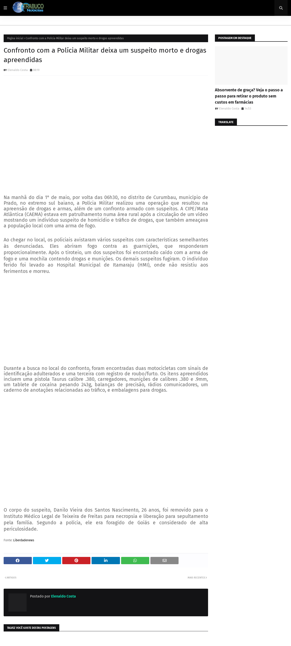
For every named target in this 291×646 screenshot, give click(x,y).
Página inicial (15, 38)
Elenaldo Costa (17, 70)
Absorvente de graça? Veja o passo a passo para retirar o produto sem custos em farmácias (249, 96)
